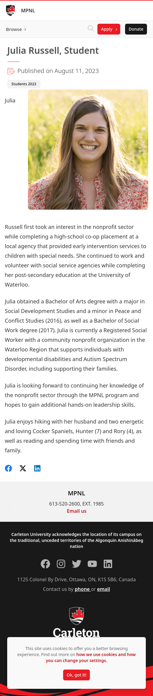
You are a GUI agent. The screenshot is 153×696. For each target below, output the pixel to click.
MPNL (28, 11)
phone (83, 589)
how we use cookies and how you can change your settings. (91, 657)
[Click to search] (91, 29)
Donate (136, 29)
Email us (77, 511)
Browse (14, 29)
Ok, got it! (76, 675)
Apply (106, 29)
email (103, 589)
